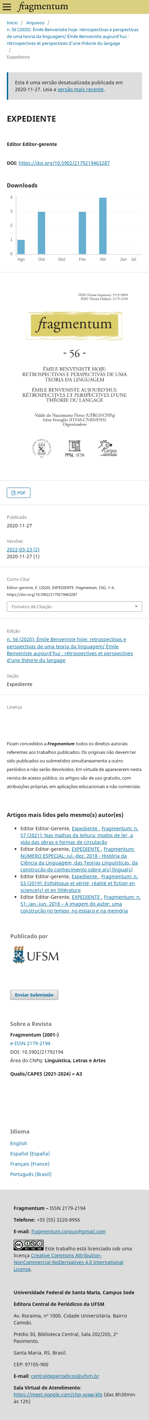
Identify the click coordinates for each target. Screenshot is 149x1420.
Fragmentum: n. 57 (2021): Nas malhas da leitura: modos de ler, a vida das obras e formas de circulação (79, 835)
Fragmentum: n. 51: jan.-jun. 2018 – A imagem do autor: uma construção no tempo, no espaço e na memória (80, 904)
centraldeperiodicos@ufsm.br (65, 1376)
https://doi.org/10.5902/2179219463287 (64, 163)
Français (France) (29, 1164)
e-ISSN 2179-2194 (30, 1043)
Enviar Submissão (34, 995)
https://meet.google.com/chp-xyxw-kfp (58, 1394)
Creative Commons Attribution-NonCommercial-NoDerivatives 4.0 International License (68, 1262)
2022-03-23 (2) (23, 549)
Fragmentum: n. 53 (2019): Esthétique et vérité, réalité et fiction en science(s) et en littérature (79, 883)
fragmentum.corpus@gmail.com (68, 1231)
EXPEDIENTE (86, 849)
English (18, 1143)
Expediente (85, 828)
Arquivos (35, 23)
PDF (21, 493)
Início (12, 23)
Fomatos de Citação (32, 606)
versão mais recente (81, 89)
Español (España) (30, 1153)
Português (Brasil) (30, 1174)
